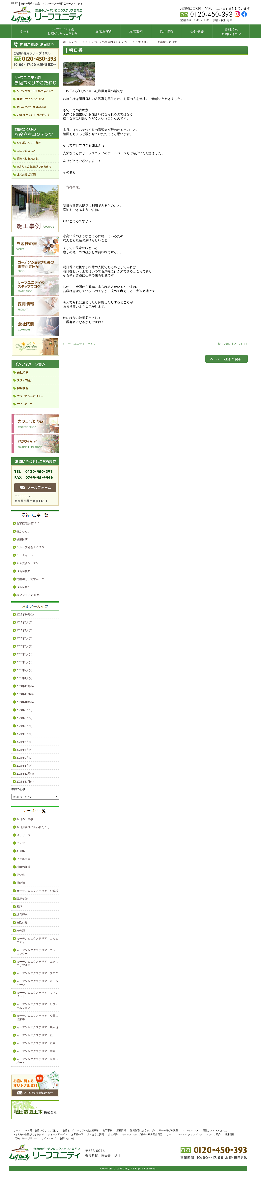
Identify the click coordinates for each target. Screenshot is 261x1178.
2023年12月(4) (25, 773)
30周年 (20, 851)
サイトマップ (48, 1138)
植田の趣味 (23, 866)
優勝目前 (22, 539)
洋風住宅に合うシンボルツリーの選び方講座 (154, 1130)
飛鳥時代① (23, 587)
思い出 (20, 874)
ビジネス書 (23, 859)
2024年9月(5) (24, 710)
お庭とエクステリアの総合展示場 (81, 1130)
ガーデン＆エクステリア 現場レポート (37, 1061)
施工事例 (107, 1130)
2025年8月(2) (24, 622)
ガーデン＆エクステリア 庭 (34, 1035)
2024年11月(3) (25, 694)
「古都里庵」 (72, 187)
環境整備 (22, 898)
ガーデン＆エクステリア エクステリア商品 (37, 963)
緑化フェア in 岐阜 (28, 595)
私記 (19, 906)
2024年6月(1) (24, 725)
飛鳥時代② (23, 571)
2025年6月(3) (24, 638)
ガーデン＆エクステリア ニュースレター (37, 952)
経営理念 (22, 914)
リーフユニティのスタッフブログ (184, 1134)
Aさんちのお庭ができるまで (28, 1134)
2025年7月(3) (24, 630)
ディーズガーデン (57, 1134)
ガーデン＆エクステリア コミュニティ (37, 940)
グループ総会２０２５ (30, 547)
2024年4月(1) (24, 741)
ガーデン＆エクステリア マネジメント (37, 994)
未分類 (20, 930)
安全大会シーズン (27, 563)
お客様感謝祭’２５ (28, 523)
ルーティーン (24, 555)
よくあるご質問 (95, 1134)
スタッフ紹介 (213, 1134)
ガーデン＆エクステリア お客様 (145, 42)
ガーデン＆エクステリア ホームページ (37, 983)
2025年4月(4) (24, 654)
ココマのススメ (190, 1130)
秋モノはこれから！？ (232, 343)
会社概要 (113, 1134)
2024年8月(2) (24, 718)
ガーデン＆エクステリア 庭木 (35, 1043)
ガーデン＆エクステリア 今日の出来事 (37, 1017)
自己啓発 (22, 922)
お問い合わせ (67, 1138)
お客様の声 (77, 1134)
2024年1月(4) (24, 765)
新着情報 (121, 1130)
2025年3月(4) (24, 662)
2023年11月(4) (25, 781)
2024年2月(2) (24, 757)
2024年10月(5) (25, 702)
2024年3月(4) (24, 749)
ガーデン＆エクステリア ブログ (37, 973)
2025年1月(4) (24, 678)
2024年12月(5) (25, 686)
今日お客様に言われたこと (33, 827)
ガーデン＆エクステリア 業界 (35, 1051)
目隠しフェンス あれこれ (216, 1130)
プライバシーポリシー (25, 1138)
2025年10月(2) (25, 614)
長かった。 (23, 531)
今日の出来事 (24, 819)
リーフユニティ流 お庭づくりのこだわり (36, 1130)
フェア (20, 843)
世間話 (20, 882)
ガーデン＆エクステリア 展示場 (37, 1027)
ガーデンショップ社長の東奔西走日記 (97, 42)
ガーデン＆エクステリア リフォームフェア (37, 1006)
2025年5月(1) (24, 646)
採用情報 (229, 1134)
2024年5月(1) (24, 733)
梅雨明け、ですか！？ (30, 579)
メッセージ (23, 835)
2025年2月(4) (24, 670)
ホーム (67, 42)
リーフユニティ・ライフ (80, 343)
